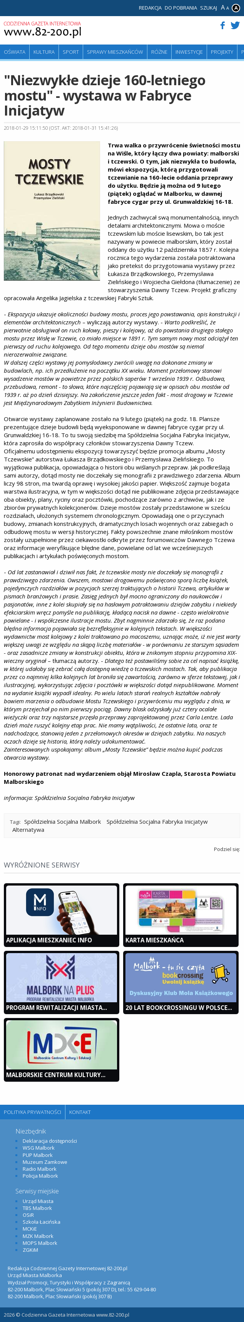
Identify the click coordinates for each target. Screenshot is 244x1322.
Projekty (222, 51)
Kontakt (80, 1112)
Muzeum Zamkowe (45, 1161)
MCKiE (30, 1228)
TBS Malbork (37, 1208)
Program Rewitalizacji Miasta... (56, 1007)
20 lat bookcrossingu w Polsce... (178, 1007)
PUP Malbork (38, 1155)
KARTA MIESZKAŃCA (154, 940)
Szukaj (208, 7)
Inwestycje (189, 51)
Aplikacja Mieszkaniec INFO (49, 940)
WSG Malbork (39, 1147)
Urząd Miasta (38, 1201)
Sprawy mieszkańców (115, 51)
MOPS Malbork (40, 1242)
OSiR (28, 1214)
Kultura (44, 51)
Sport (71, 51)
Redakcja (150, 7)
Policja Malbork (40, 1175)
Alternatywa (28, 829)
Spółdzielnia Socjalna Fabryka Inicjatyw (157, 821)
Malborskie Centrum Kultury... (55, 1075)
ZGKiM (30, 1249)
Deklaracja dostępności (50, 1140)
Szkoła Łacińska (41, 1221)
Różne (159, 51)
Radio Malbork (40, 1168)
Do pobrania (181, 7)
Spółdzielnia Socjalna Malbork (62, 821)
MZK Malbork (38, 1236)
